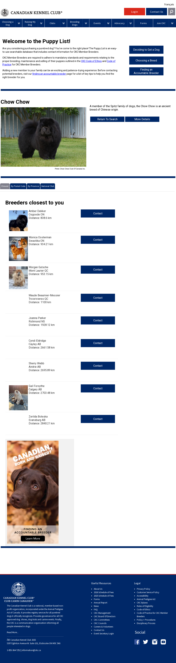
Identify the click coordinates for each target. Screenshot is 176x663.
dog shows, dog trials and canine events (35, 619)
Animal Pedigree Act (146, 599)
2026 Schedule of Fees (104, 592)
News (96, 606)
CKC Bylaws (142, 602)
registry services (38, 612)
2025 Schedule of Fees (104, 595)
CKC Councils (100, 623)
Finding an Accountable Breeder (146, 71)
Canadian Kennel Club (62, 13)
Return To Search (107, 119)
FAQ (96, 609)
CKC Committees (102, 619)
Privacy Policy (143, 588)
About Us (98, 588)
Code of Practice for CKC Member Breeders (152, 614)
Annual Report (100, 602)
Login (134, 11)
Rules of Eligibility (145, 606)
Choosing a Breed (146, 60)
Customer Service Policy (148, 592)
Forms (97, 599)
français (169, 4)
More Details (142, 119)
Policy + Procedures (146, 619)
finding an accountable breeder (49, 73)
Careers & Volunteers (103, 626)
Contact (97, 213)
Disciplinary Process (146, 623)
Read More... (12, 632)
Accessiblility (142, 595)
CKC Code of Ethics (91, 61)
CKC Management (102, 612)
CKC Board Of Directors (104, 616)
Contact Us (156, 11)
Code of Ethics (143, 609)
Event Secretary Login (104, 633)
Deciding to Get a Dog (146, 49)
